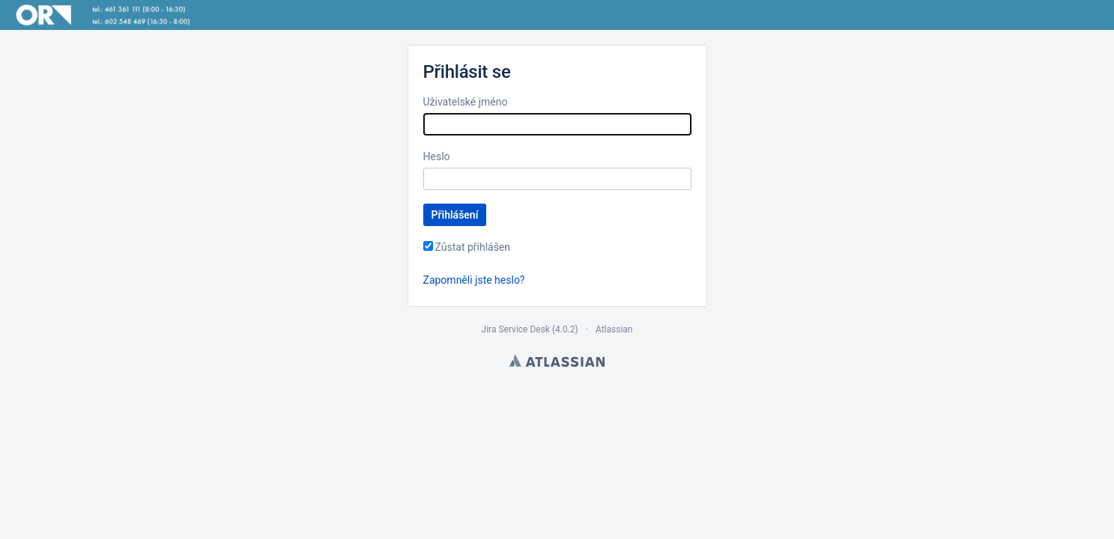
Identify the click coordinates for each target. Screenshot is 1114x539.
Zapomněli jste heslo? (474, 280)
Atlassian (614, 329)
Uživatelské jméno (465, 102)
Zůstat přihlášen (473, 247)
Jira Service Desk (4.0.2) (530, 329)
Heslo (436, 156)
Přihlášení (455, 215)
